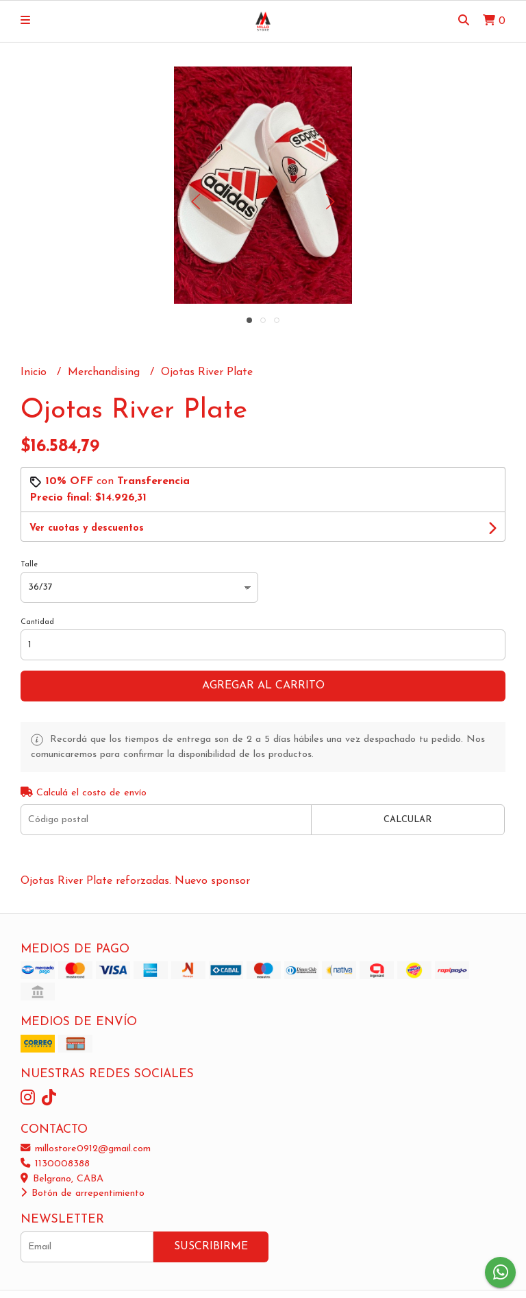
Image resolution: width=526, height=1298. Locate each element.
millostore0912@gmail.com (86, 1149)
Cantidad (37, 622)
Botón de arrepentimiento (83, 1193)
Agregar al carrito (263, 685)
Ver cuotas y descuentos (86, 528)
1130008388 (55, 1164)
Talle (29, 564)
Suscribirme (211, 1246)
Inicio (35, 372)
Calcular (407, 819)
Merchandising (105, 372)
